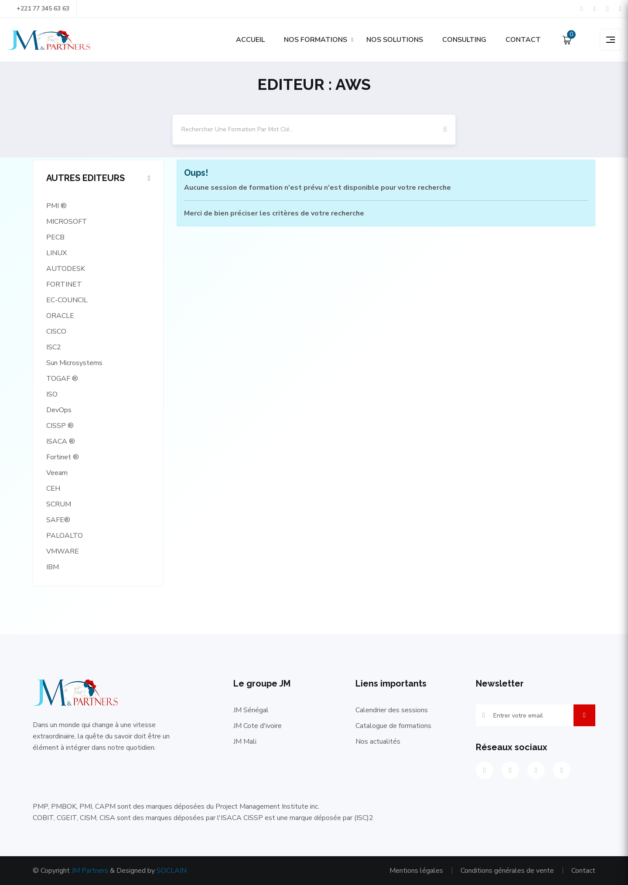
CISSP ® (60, 426)
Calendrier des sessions (391, 710)
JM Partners (90, 870)
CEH (53, 488)
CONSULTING (464, 39)
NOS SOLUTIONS (394, 39)
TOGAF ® (62, 378)
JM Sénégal (251, 710)
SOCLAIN (172, 870)
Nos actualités (377, 741)
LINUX (56, 253)
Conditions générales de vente (507, 870)
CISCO (56, 331)
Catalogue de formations (393, 726)
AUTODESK (65, 268)
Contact (583, 870)
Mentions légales (416, 870)
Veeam (57, 473)
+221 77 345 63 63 (38, 8)
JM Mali (244, 741)
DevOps (59, 410)
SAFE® (58, 520)
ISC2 (53, 347)
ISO (52, 394)
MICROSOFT (66, 221)
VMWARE (62, 551)
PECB (55, 237)
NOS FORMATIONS (315, 39)
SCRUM (58, 504)
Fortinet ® (62, 457)
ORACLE (60, 316)
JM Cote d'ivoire (257, 726)
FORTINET (64, 284)
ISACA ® (60, 441)
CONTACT (523, 39)
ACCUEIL (250, 39)
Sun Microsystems (74, 363)
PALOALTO (64, 535)
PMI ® (56, 206)
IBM (52, 567)
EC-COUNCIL (67, 300)
